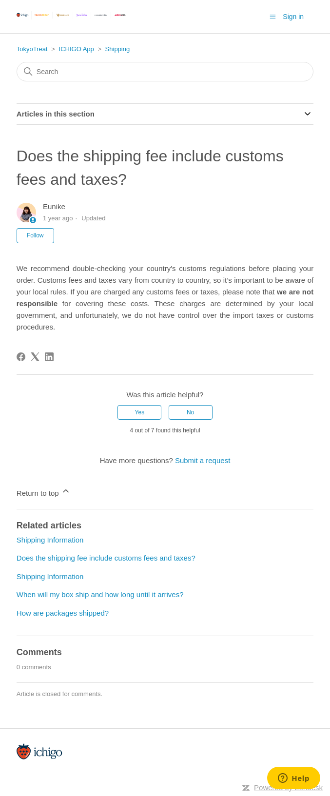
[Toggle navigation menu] (273, 16)
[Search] (165, 71)
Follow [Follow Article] (35, 235)
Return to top (44, 491)
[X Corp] (35, 356)
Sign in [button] (293, 16)
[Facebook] (21, 356)
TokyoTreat (32, 49)
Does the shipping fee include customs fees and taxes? (106, 558)
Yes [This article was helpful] (140, 412)
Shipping (117, 49)
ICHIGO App (76, 49)
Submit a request (202, 460)
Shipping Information (50, 540)
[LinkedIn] (49, 356)
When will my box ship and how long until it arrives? (100, 594)
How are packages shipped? (63, 613)
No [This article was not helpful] (190, 412)
